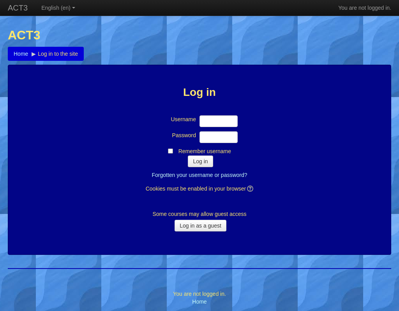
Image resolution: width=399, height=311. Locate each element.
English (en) (58, 8)
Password (184, 135)
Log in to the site (58, 54)
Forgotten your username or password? (199, 175)
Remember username (204, 151)
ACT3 (18, 8)
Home (21, 54)
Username (183, 119)
